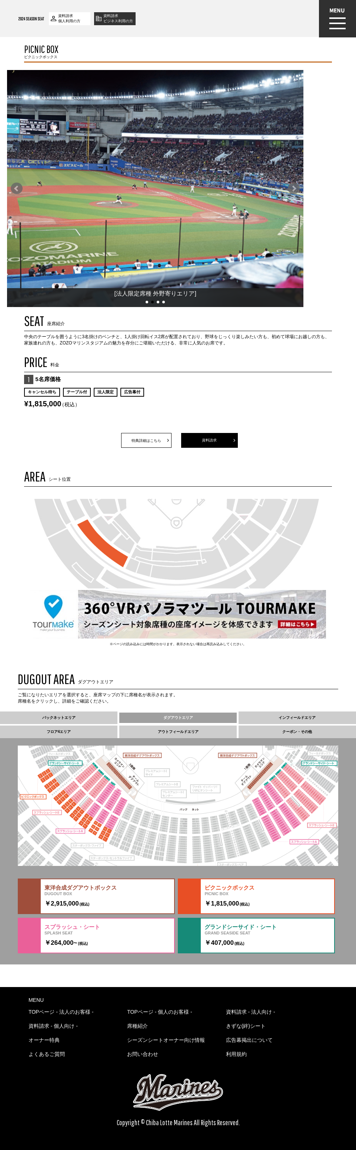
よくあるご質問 (47, 1054)
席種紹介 (137, 1026)
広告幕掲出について (249, 1040)
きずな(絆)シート (246, 1026)
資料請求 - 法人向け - (250, 1012)
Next (294, 188)
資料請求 (209, 440)
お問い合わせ (142, 1054)
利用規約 (236, 1054)
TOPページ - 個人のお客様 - (159, 1012)
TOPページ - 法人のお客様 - (61, 1012)
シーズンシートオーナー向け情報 (166, 1040)
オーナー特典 (44, 1040)
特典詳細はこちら (146, 441)
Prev (17, 188)
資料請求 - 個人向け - (53, 1026)
